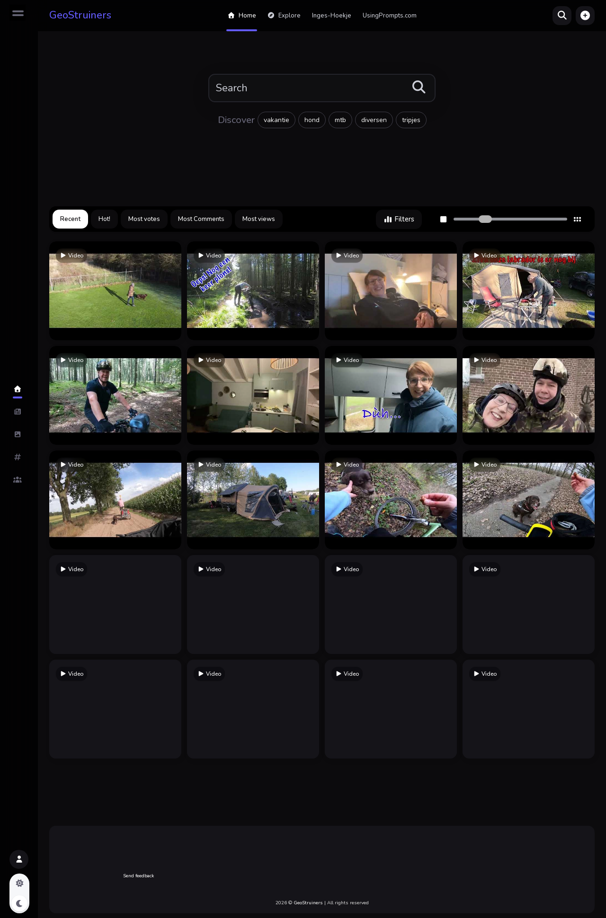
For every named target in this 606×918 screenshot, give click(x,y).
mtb (340, 119)
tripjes (411, 119)
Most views (258, 219)
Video (71, 255)
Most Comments (201, 219)
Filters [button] (398, 219)
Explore (284, 15)
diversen (374, 119)
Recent (70, 219)
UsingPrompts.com (390, 15)
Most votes (144, 219)
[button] (585, 15)
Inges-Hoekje (331, 15)
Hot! (104, 219)
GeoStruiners (80, 15)
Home (241, 15)
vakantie (276, 119)
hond (312, 119)
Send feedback (138, 876)
